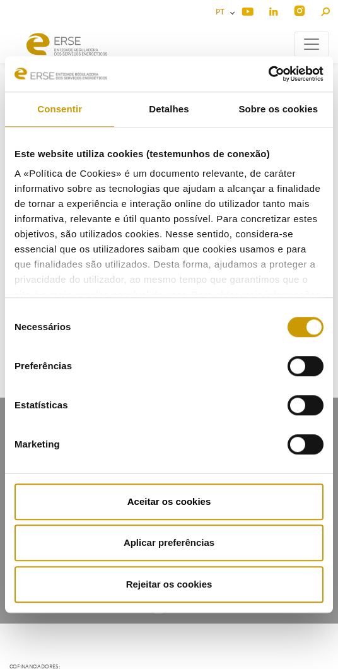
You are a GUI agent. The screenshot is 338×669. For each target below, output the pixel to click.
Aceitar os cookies (169, 501)
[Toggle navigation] (311, 44)
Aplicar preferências (169, 542)
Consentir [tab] (59, 109)
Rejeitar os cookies (169, 584)
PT (222, 12)
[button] (325, 10)
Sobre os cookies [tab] (278, 109)
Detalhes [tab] (169, 109)
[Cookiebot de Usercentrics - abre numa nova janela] (268, 74)
